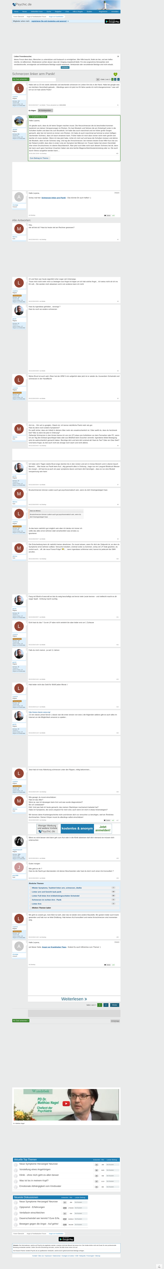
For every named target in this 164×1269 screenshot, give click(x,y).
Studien (89, 11)
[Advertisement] (74, 578)
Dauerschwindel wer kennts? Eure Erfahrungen (43, 1218)
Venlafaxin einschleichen (32, 1212)
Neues (24, 11)
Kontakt (34, 1256)
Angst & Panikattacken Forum (36, 1233)
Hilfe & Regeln (78, 11)
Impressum (48, 1256)
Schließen (65, 67)
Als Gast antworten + (21, 79)
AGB (76, 1256)
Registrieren (103, 11)
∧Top (159, 1266)
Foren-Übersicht (18, 1233)
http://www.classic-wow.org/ (39, 712)
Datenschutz (56, 1256)
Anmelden (115, 11)
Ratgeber (58, 11)
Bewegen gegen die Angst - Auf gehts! (38, 1223)
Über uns (41, 1256)
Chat (67, 11)
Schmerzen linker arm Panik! (33, 74)
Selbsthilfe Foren (37, 11)
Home (16, 11)
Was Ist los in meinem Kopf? (34, 1180)
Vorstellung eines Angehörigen (35, 1169)
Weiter (114, 1005)
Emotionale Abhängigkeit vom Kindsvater (40, 1186)
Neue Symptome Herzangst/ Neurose (38, 1164)
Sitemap (97, 1256)
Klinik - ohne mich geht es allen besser (39, 1175)
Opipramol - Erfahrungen (32, 1207)
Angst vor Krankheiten (56, 1233)
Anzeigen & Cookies (68, 1256)
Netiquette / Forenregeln (86, 1256)
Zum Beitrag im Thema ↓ (39, 158)
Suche (49, 11)
